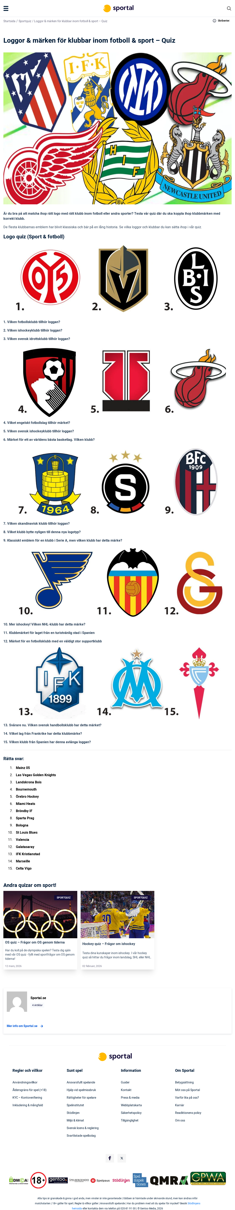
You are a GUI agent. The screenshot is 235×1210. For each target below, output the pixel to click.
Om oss (180, 1120)
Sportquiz (25, 21)
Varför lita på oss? (187, 1098)
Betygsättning (184, 1082)
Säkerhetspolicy (131, 1113)
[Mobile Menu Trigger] (6, 8)
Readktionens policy (188, 1113)
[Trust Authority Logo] (58, 1180)
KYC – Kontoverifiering (27, 1098)
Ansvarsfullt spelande (81, 1082)
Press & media (130, 1098)
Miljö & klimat (75, 1120)
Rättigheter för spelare (81, 1098)
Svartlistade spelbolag (81, 1136)
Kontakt (126, 1090)
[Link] (40, 914)
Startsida (9, 21)
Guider (125, 1082)
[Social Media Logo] (110, 1158)
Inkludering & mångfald (27, 1105)
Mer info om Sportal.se (25, 1026)
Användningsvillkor (24, 1082)
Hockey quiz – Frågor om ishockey (108, 943)
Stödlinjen (73, 1113)
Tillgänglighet (129, 1120)
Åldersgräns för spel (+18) (29, 1090)
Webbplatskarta (131, 1105)
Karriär (179, 1105)
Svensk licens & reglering (83, 1128)
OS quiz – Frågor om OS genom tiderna (35, 942)
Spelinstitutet (75, 1105)
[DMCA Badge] (18, 1180)
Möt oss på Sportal (187, 1090)
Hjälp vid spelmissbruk (81, 1090)
